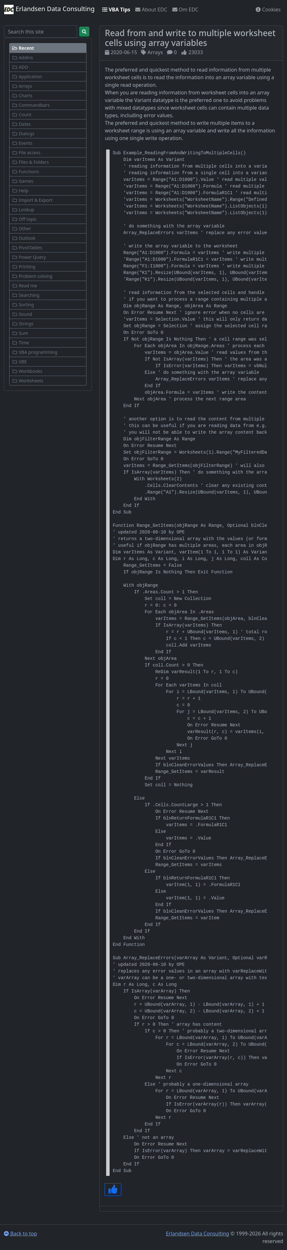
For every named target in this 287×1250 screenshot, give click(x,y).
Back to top (20, 1233)
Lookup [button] (23, 210)
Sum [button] (20, 333)
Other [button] (21, 229)
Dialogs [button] (23, 134)
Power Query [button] (29, 257)
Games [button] (22, 181)
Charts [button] (22, 95)
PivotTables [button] (27, 248)
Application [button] (27, 76)
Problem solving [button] (32, 276)
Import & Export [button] (32, 200)
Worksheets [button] (27, 381)
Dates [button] (21, 124)
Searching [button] (25, 295)
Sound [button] (22, 314)
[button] (47, 48)
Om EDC (185, 9)
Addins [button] (22, 57)
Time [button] (20, 343)
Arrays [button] (22, 86)
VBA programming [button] (34, 352)
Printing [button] (23, 267)
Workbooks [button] (27, 371)
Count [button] (21, 115)
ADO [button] (20, 67)
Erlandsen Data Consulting (49, 9)
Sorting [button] (23, 305)
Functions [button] (25, 172)
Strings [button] (22, 324)
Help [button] (20, 191)
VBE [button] (19, 362)
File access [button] (26, 153)
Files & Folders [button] (30, 162)
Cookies (268, 9)
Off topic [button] (24, 219)
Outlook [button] (23, 238)
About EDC (151, 9)
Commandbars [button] (31, 105)
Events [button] (22, 143)
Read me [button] (24, 286)
